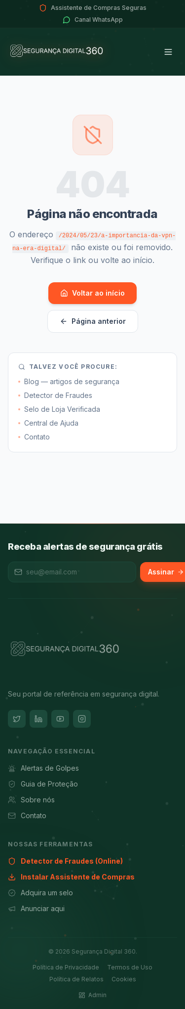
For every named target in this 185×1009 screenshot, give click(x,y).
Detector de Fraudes (55, 395)
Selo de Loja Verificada (59, 409)
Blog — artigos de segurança (68, 381)
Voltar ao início (92, 293)
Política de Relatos (76, 979)
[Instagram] (82, 719)
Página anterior (93, 321)
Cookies (123, 979)
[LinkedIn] (38, 719)
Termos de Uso (129, 967)
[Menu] (168, 52)
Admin (92, 995)
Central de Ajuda (48, 423)
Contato (34, 437)
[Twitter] (17, 719)
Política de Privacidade (66, 967)
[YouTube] (60, 719)
